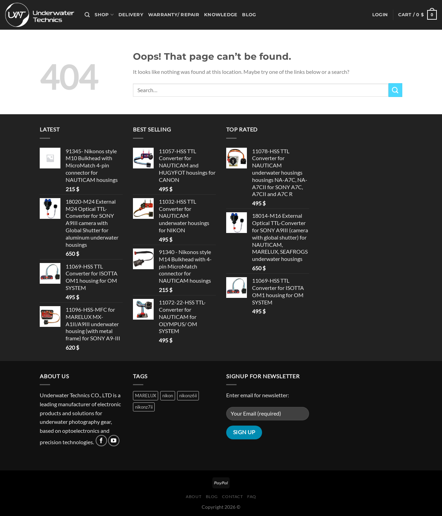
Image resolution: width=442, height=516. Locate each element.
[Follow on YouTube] (113, 440)
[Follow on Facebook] (101, 440)
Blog (249, 14)
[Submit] (395, 90)
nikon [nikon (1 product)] (167, 395)
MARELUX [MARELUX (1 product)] (145, 395)
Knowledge (220, 14)
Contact (232, 496)
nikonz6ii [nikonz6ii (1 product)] (188, 395)
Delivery (130, 14)
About (193, 496)
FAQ (251, 496)
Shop (104, 14)
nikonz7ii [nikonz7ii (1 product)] (144, 407)
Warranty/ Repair (173, 14)
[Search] (87, 14)
